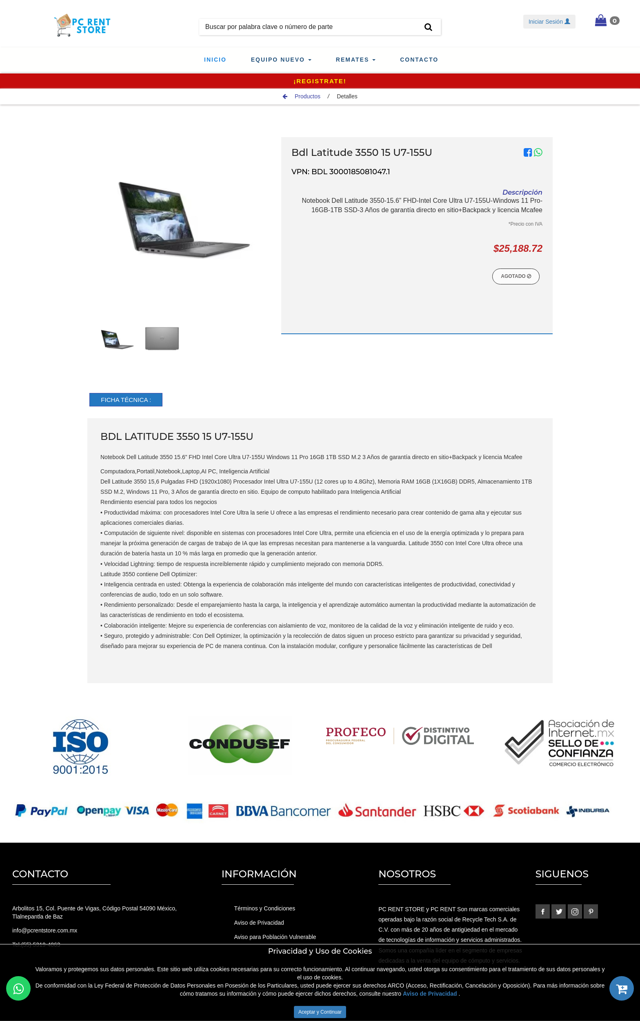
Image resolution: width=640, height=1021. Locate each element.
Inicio (215, 59)
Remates (356, 59)
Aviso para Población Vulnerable (275, 936)
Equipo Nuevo (281, 59)
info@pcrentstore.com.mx (45, 931)
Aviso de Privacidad (259, 922)
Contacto (419, 59)
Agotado (516, 276)
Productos (301, 96)
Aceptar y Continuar (320, 1012)
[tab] (128, 400)
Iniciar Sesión (549, 21)
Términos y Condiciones (264, 909)
